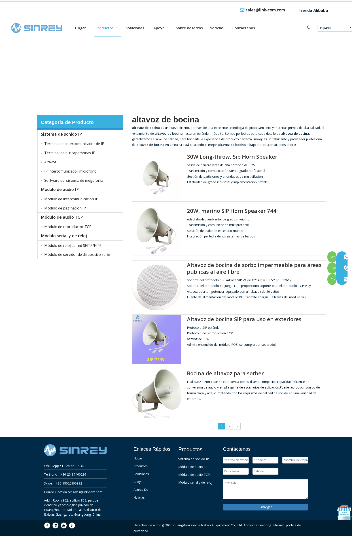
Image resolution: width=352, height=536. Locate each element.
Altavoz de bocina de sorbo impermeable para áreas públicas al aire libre (254, 268)
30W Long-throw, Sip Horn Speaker (232, 156)
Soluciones (141, 474)
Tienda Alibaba (313, 10)
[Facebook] (47, 525)
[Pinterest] (72, 525)
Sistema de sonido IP (61, 134)
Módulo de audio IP (60, 189)
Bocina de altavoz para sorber (225, 373)
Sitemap (278, 525)
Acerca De (141, 489)
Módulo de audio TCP (62, 217)
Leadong (264, 525)
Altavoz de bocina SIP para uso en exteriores (244, 319)
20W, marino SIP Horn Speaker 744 (231, 210)
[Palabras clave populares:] (309, 28)
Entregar (265, 507)
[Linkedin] (55, 525)
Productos (141, 466)
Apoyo (138, 482)
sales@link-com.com (265, 10)
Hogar (138, 458)
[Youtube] (64, 525)
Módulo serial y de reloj (64, 235)
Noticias (139, 497)
